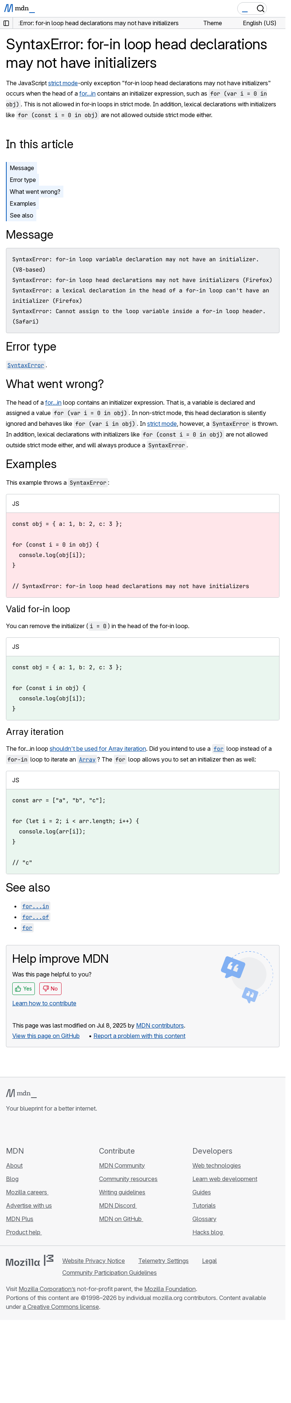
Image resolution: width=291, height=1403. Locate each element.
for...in (87, 93)
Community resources (128, 1179)
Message (22, 168)
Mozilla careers (27, 1192)
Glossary (204, 1219)
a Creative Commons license (61, 1306)
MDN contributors (160, 1025)
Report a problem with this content (139, 1035)
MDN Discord (118, 1205)
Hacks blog (208, 1232)
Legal (209, 1260)
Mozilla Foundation (170, 1289)
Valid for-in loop (38, 609)
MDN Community (122, 1165)
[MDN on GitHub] (10, 1129)
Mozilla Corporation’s (47, 1289)
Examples (23, 203)
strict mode (63, 83)
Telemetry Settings (163, 1260)
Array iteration (35, 731)
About (14, 1165)
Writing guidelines (122, 1192)
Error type (23, 179)
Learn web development (224, 1179)
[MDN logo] (21, 1093)
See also (21, 215)
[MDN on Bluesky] (23, 1129)
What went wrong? (35, 191)
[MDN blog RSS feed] (63, 1129)
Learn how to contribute (44, 1003)
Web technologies (216, 1165)
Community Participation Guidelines (109, 1272)
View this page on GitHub (46, 1035)
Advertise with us (29, 1205)
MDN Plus (19, 1219)
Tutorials (204, 1205)
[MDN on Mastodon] (50, 1129)
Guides (201, 1192)
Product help (24, 1232)
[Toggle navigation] (276, 8)
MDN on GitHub (121, 1219)
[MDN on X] (37, 1129)
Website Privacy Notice (93, 1260)
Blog (12, 1179)
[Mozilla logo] (29, 1260)
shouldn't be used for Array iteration (98, 748)
